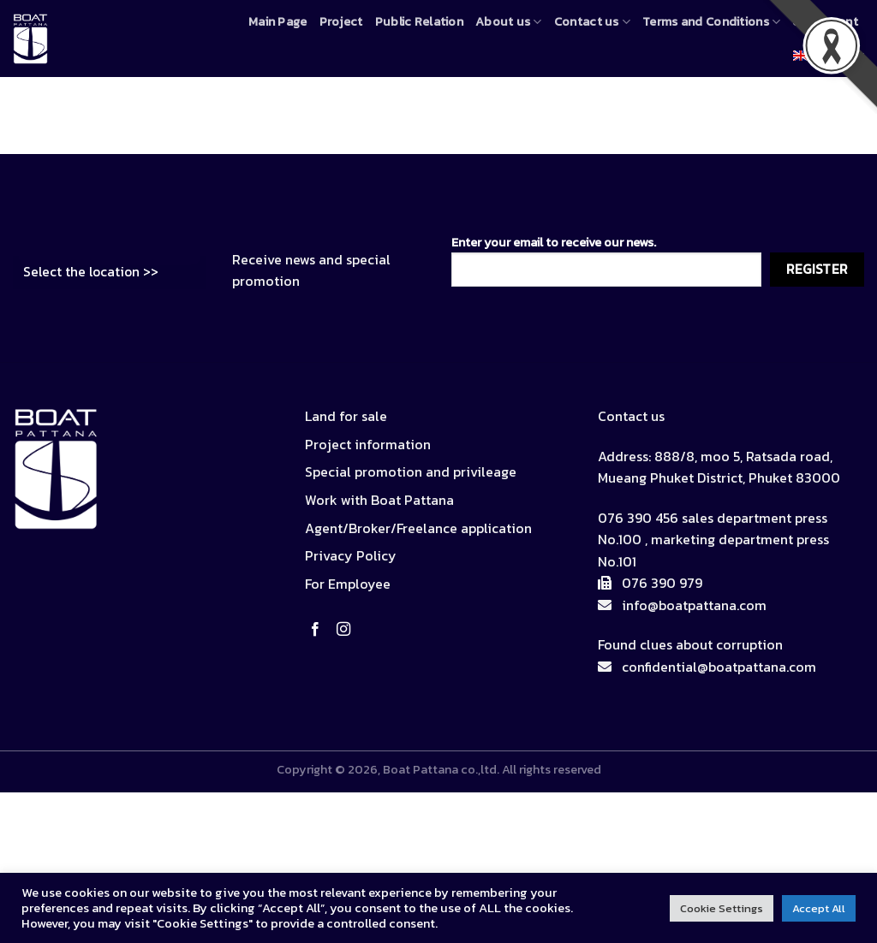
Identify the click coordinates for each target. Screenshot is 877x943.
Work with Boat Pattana (379, 499)
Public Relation (419, 21)
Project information (368, 444)
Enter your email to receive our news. (606, 260)
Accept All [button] (818, 908)
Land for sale (346, 416)
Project (341, 21)
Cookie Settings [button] (721, 908)
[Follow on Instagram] (347, 630)
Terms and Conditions (711, 21)
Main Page (277, 21)
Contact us (592, 21)
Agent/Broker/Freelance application (418, 528)
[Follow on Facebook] (318, 630)
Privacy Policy (351, 555)
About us (508, 21)
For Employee (348, 583)
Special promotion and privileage (410, 471)
